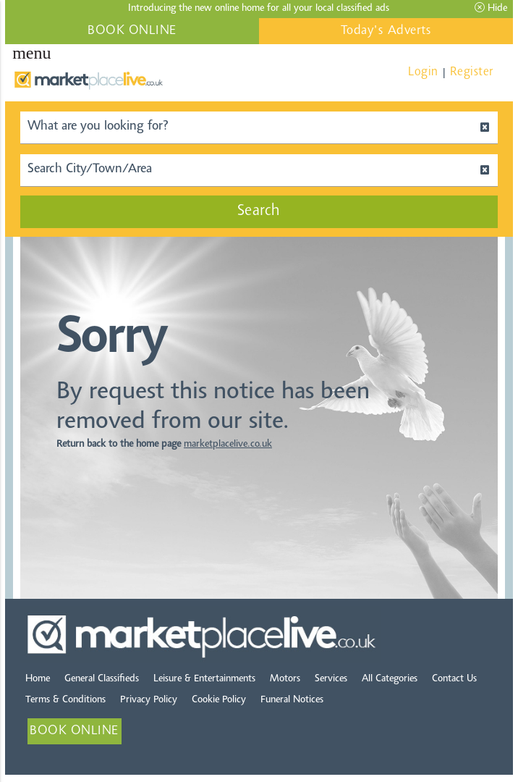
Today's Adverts (386, 31)
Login (423, 72)
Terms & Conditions (65, 700)
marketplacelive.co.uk (228, 445)
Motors (285, 679)
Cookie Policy (219, 700)
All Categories (389, 679)
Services (331, 679)
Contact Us (454, 679)
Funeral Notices (291, 700)
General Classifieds (101, 679)
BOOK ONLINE (132, 31)
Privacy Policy (148, 700)
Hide (491, 8)
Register (471, 72)
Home (37, 679)
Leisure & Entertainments (204, 679)
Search (259, 211)
